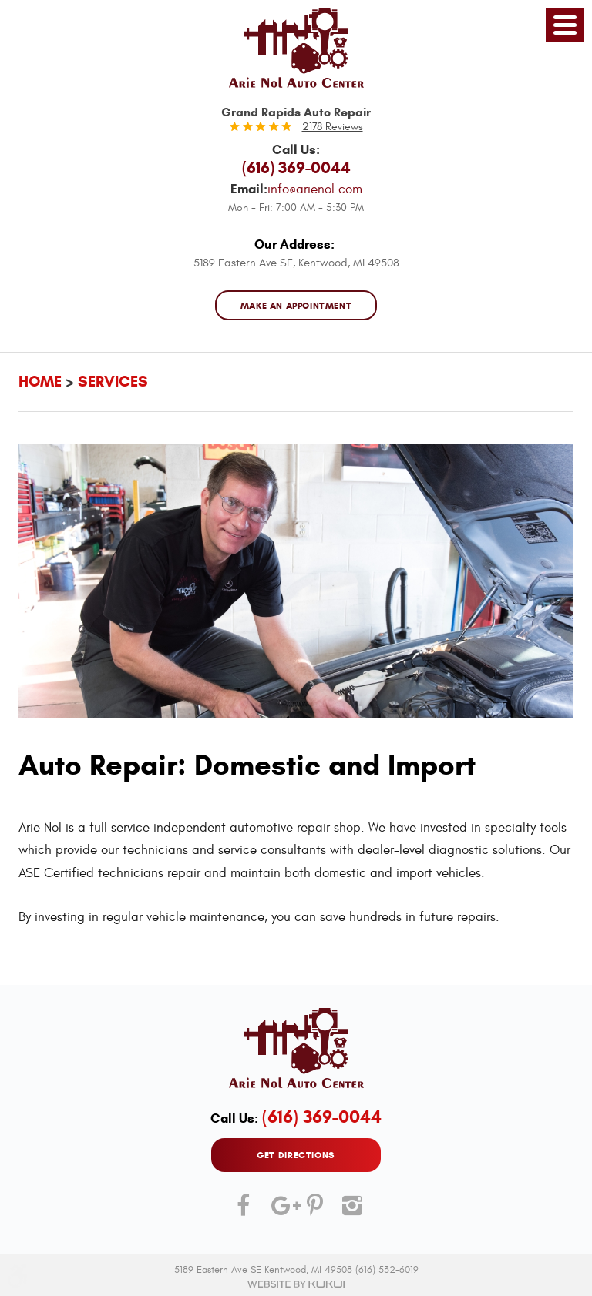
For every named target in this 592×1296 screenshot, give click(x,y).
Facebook (242, 1211)
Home (40, 381)
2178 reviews (332, 126)
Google (278, 1211)
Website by (296, 1284)
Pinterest (313, 1211)
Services (113, 381)
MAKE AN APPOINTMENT (296, 305)
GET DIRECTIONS (296, 1154)
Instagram (349, 1211)
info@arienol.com (314, 189)
